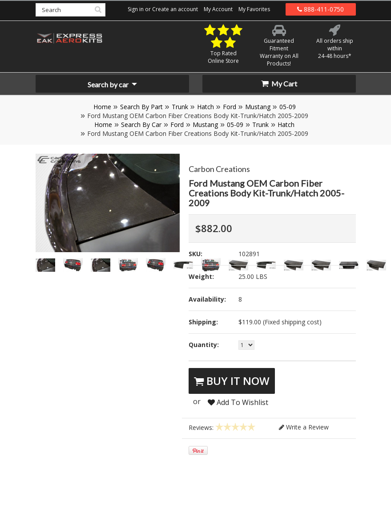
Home (102, 106)
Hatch (205, 106)
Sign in (136, 9)
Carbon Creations (219, 169)
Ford (229, 106)
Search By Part (141, 106)
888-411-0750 (320, 9)
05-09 (287, 106)
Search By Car (141, 124)
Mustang (257, 106)
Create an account (175, 9)
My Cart (279, 83)
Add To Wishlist (238, 402)
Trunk (180, 106)
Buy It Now (232, 380)
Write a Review (304, 427)
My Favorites (254, 9)
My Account (218, 9)
